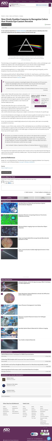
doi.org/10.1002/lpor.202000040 (26, 162)
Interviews (25, 414)
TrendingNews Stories (9, 198)
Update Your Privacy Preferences (11, 439)
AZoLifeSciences (15, 413)
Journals (24, 416)
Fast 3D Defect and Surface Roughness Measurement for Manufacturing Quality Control (24, 364)
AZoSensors (14, 406)
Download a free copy (40, 106)
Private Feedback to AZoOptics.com (43, 192)
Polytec (5, 356)
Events (33, 408)
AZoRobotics (5, 410)
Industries (34, 413)
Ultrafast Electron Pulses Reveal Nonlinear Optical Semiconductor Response (31, 204)
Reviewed (48, 24)
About (41, 406)
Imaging (21, 16)
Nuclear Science (10, 378)
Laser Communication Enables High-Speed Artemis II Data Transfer (33, 250)
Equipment (25, 410)
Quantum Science (10, 390)
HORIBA (5, 361)
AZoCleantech (6, 411)
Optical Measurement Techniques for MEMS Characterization (17, 354)
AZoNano (5, 408)
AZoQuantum (15, 408)
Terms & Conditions (44, 416)
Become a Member (44, 410)
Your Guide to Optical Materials (26, 340)
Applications (34, 411)
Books (33, 406)
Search (41, 408)
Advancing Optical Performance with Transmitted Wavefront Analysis (19, 369)
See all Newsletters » (6, 396)
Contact (41, 413)
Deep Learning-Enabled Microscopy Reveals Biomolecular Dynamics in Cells (33, 238)
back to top (45, 427)
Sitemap (33, 416)
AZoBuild (5, 413)
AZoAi (13, 410)
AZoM (4, 406)
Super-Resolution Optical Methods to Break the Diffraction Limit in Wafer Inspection (33, 294)
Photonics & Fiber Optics (12, 384)
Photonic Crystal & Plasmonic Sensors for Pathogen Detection (32, 317)
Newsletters (42, 411)
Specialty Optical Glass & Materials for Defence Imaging (33, 328)
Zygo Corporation (7, 371)
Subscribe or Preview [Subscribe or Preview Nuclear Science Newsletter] (11, 379)
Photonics (19, 77)
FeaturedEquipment (26, 198)
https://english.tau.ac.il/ (7, 168)
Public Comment (29, 192)
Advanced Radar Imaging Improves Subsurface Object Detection (32, 227)
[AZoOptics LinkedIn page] (10, 5)
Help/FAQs (34, 414)
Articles (24, 408)
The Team (34, 418)
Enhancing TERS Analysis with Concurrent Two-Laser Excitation (18, 359)
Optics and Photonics (14, 16)
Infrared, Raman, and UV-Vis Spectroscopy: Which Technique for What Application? (34, 282)
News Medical (15, 411)
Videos (24, 411)
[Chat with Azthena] (49, 438)
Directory (25, 413)
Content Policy (43, 421)
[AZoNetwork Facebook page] (12, 5)
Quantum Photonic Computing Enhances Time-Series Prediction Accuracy (32, 215)
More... (49, 1)
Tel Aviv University (21, 31)
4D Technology (6, 366)
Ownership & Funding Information (44, 423)
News (7, 16)
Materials (34, 410)
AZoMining (5, 414)
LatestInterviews (43, 198)
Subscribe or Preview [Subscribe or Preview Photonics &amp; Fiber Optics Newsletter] (11, 385)
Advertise (42, 414)
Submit (48, 194)
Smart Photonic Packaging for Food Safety (29, 305)
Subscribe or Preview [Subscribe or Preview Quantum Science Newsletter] (11, 391)
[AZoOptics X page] (13, 5)
